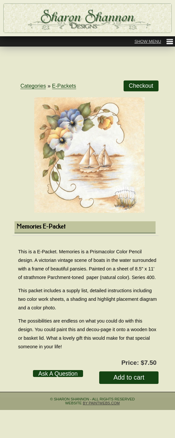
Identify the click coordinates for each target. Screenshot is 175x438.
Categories (33, 86)
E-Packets (64, 86)
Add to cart (128, 377)
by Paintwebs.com (101, 403)
